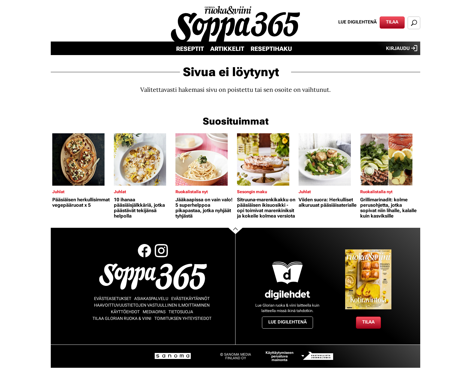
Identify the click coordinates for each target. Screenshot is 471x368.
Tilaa (392, 22)
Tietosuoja (181, 311)
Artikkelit (227, 48)
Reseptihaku (271, 48)
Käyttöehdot (125, 311)
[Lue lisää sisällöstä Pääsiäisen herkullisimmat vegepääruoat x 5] (81, 159)
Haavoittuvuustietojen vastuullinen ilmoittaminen (152, 305)
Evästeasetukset (112, 298)
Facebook (144, 250)
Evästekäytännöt (190, 298)
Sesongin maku (252, 191)
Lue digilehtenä (357, 22)
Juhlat (58, 191)
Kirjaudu (401, 48)
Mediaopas (154, 311)
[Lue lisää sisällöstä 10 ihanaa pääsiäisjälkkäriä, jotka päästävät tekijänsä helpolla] (143, 159)
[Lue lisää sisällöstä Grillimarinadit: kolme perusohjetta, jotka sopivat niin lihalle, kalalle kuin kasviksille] (389, 159)
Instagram (161, 250)
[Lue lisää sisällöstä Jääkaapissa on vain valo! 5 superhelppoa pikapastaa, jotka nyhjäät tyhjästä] (204, 159)
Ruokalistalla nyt (191, 191)
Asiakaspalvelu (151, 298)
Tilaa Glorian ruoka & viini (122, 318)
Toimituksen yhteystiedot (182, 318)
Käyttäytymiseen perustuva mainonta (279, 356)
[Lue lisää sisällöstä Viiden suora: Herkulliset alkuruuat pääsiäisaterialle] (328, 159)
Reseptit (190, 48)
